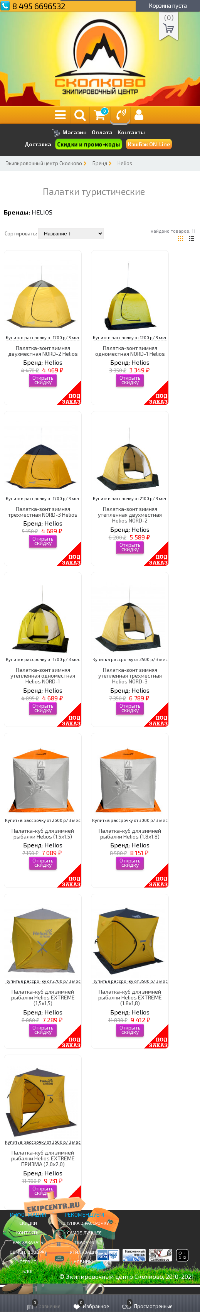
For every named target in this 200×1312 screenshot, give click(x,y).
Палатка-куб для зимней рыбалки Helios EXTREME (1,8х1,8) (130, 997)
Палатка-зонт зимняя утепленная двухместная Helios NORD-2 (130, 515)
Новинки (84, 1261)
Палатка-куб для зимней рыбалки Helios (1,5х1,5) (43, 833)
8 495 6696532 (39, 6)
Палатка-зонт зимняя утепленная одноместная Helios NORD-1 (42, 675)
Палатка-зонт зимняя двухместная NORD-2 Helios (43, 351)
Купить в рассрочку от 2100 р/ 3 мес (130, 498)
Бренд (99, 163)
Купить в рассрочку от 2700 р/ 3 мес (43, 981)
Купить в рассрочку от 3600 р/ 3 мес (43, 1142)
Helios (125, 163)
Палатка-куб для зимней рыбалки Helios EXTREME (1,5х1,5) (43, 997)
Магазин (69, 133)
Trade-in (84, 1242)
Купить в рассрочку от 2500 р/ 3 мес (130, 659)
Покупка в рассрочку (84, 1223)
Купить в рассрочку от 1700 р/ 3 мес (43, 337)
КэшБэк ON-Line (149, 144)
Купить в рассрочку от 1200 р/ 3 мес (130, 337)
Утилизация (84, 1252)
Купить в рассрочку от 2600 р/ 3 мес (43, 820)
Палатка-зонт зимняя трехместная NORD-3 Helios (42, 512)
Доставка (38, 144)
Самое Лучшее (84, 1232)
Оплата (102, 132)
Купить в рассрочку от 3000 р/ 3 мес (130, 820)
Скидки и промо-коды (88, 144)
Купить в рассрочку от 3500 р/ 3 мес (130, 981)
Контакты (131, 132)
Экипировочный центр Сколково (44, 163)
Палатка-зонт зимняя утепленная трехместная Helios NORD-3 (130, 675)
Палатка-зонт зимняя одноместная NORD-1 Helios (130, 351)
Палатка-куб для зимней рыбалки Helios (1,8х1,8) (130, 833)
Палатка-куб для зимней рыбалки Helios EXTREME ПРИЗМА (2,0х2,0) (43, 1158)
